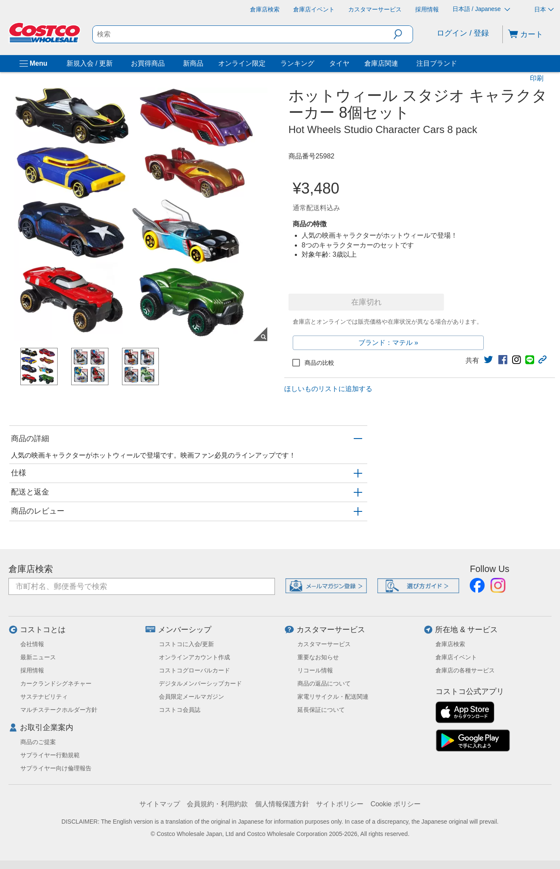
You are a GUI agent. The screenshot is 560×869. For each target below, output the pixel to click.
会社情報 (32, 644)
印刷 (536, 78)
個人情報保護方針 (282, 804)
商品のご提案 (38, 742)
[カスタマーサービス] (375, 9)
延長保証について (321, 709)
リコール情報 (315, 670)
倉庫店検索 (30, 569)
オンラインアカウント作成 (194, 657)
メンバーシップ (184, 629)
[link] (488, 359)
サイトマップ (159, 804)
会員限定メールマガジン (191, 696)
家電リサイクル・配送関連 (333, 696)
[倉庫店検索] (265, 9)
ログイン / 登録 (463, 33)
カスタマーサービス (331, 629)
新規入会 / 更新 (90, 63)
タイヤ (339, 63)
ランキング (297, 63)
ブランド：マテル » (388, 342)
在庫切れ (366, 302)
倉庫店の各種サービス (465, 670)
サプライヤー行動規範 (50, 755)
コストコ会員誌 (179, 709)
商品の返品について (324, 683)
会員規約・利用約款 (217, 804)
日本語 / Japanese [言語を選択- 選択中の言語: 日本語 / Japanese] (481, 9)
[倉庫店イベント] (314, 9)
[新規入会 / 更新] (114, 63)
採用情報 (32, 670)
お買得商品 (148, 63)
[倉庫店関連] (400, 63)
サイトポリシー (339, 804)
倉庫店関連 (381, 63)
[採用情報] (427, 9)
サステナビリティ (44, 696)
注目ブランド (436, 63)
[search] (243, 34)
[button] (403, 34)
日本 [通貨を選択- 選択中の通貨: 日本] (544, 9)
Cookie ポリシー (396, 804)
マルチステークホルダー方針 (58, 709)
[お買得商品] (166, 63)
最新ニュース (38, 657)
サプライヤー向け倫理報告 (55, 768)
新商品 (193, 63)
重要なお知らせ (318, 657)
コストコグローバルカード (194, 670)
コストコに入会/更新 (186, 644)
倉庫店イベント (456, 657)
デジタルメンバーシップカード (200, 683)
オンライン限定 (242, 63)
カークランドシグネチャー (55, 683)
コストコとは (43, 629)
